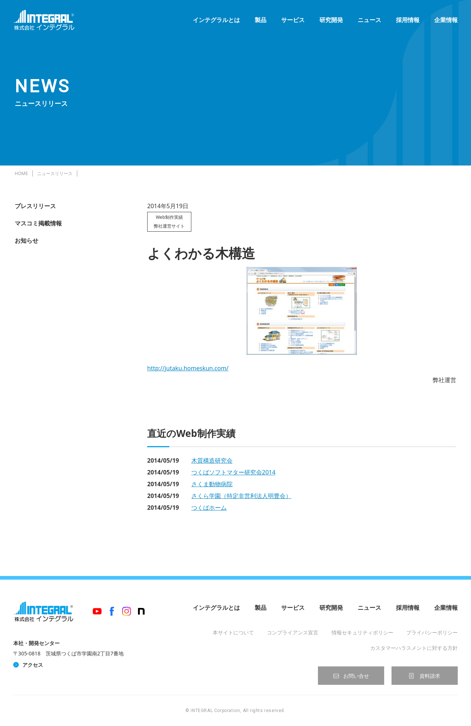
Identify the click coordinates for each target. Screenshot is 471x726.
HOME (21, 173)
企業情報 (444, 22)
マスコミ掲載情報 (38, 223)
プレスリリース (35, 206)
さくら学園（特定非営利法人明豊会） (241, 496)
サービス (291, 22)
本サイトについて (233, 632)
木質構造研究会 (212, 460)
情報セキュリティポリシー (362, 632)
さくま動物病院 (212, 484)
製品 (259, 22)
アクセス (32, 664)
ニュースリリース (54, 173)
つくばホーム (209, 507)
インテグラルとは (214, 22)
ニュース (368, 22)
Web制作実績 (169, 217)
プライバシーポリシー (432, 632)
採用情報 (406, 22)
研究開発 (329, 22)
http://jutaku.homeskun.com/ (188, 368)
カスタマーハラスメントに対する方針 (414, 647)
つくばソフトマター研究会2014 (233, 472)
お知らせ (26, 240)
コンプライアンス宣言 (292, 632)
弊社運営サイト (169, 226)
